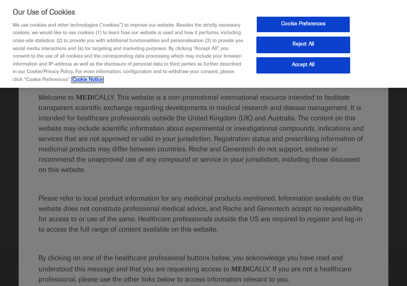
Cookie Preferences (303, 24)
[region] (203, 44)
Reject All (303, 44)
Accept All (303, 65)
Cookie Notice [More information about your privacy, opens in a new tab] (87, 79)
